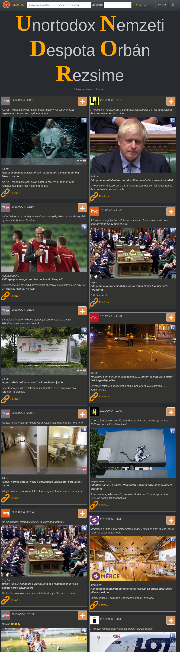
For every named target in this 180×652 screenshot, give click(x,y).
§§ (172, 4)
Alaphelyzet (142, 5)
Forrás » (10, 192)
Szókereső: (97, 5)
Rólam (162, 4)
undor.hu (18, 4)
